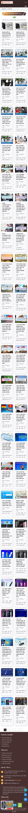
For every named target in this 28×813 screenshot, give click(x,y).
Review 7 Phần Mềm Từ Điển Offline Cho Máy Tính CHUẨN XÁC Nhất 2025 (20, 504)
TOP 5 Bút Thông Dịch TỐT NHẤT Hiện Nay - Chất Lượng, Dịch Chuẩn (7, 592)
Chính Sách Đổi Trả (6, 763)
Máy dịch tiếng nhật (6, 737)
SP (25, 2)
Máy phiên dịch (5, 746)
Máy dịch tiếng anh (6, 742)
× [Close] (12, 801)
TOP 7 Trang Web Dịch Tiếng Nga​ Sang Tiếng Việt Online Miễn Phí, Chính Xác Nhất (21, 358)
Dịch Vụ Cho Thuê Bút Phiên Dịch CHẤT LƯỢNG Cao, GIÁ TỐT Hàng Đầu (21, 91)
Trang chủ (4, 9)
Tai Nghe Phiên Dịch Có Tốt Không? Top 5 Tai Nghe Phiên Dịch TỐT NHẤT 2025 (21, 681)
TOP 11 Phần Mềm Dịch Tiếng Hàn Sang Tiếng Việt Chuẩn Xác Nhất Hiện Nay (6, 328)
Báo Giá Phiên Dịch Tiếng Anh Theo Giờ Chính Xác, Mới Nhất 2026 (20, 149)
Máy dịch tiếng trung (7, 740)
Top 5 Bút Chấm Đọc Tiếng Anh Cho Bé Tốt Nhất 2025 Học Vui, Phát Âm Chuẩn (6, 563)
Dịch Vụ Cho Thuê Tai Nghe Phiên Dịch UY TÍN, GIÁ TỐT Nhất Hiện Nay (7, 149)
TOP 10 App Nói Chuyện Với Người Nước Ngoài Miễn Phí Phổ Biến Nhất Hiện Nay (21, 475)
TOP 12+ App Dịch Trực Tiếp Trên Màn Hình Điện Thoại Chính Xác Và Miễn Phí (20, 417)
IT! (7, 799)
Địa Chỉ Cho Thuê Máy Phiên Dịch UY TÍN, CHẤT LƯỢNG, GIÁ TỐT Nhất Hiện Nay (6, 120)
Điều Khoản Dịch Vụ (6, 755)
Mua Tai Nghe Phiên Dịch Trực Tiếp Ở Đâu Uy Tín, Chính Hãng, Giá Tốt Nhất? (6, 91)
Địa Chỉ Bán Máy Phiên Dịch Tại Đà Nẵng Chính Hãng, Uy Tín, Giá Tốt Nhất (7, 62)
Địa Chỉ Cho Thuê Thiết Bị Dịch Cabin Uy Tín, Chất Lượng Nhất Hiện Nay (20, 120)
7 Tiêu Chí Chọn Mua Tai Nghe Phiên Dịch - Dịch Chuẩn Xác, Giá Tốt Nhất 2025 (6, 681)
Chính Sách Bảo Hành (7, 753)
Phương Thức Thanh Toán (8, 761)
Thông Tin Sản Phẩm (6, 759)
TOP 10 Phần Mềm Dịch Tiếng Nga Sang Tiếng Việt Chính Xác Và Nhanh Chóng (7, 389)
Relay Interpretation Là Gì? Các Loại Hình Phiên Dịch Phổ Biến (6, 237)
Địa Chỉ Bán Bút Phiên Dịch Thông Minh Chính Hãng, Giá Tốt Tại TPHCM (20, 563)
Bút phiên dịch (5, 744)
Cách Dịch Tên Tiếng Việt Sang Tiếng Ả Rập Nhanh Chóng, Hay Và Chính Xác (6, 298)
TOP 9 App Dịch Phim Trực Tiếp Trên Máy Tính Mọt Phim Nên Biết (6, 475)
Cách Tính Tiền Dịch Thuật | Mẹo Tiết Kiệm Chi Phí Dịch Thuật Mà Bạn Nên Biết (7, 178)
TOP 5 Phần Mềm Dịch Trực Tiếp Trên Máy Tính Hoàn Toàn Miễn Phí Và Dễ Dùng (6, 446)
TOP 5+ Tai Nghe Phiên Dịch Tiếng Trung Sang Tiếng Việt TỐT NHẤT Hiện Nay (6, 710)
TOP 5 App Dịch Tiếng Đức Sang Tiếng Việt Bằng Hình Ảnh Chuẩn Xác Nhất (20, 389)
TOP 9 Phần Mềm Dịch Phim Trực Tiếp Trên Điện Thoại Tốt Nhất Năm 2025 (20, 446)
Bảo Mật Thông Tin (6, 757)
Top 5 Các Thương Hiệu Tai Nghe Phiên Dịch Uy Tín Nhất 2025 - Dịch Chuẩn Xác (20, 622)
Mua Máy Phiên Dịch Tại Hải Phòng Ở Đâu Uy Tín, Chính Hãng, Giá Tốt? (20, 62)
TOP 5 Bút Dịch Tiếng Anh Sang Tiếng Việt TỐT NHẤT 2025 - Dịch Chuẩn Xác (6, 622)
